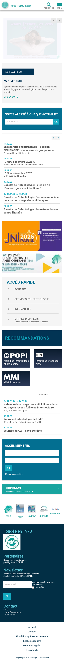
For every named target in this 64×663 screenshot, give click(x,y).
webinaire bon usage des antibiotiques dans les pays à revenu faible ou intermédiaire (31, 406)
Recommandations (27, 338)
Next (59, 20)
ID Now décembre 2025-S (19, 161)
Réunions (43, 394)
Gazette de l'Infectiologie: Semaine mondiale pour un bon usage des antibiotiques (31, 198)
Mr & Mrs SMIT (13, 81)
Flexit (46, 658)
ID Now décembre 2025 (18, 173)
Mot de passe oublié (14, 474)
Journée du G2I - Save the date (23, 430)
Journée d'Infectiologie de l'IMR (23, 419)
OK (8, 468)
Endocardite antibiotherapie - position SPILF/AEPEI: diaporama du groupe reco (29, 148)
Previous (53, 20)
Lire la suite (11, 96)
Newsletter (39, 587)
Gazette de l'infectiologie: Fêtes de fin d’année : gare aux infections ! (27, 186)
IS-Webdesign (31, 658)
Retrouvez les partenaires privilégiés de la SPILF (14, 561)
